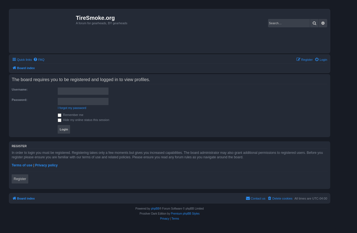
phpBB (155, 208)
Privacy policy (46, 165)
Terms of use (22, 165)
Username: (20, 89)
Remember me (70, 114)
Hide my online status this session (83, 120)
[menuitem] (38, 59)
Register (20, 179)
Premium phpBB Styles (185, 213)
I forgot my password (72, 108)
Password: (19, 99)
